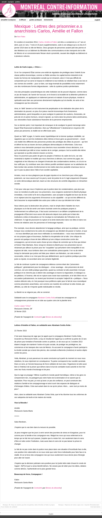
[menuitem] (97, 19)
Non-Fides (21, 37)
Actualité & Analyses (9, 20)
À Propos (11, 2)
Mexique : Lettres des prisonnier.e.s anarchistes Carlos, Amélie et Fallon (48, 28)
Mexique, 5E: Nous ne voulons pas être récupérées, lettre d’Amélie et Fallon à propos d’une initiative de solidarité (28, 506)
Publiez (17, 2)
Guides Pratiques (35, 20)
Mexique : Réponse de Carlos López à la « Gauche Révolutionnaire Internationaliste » (79, 506)
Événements (48, 20)
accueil (4, 2)
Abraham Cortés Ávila (46, 298)
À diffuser (23, 20)
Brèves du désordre (53, 317)
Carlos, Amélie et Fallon (47, 42)
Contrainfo (38, 317)
